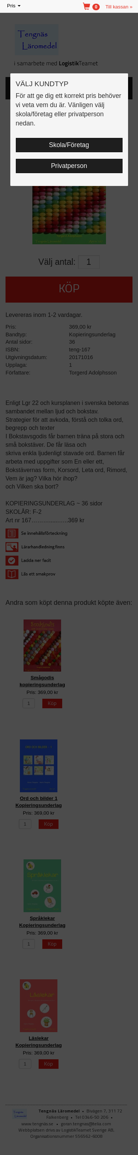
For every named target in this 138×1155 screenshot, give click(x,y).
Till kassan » (118, 7)
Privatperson (69, 165)
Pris (14, 6)
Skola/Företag (69, 145)
